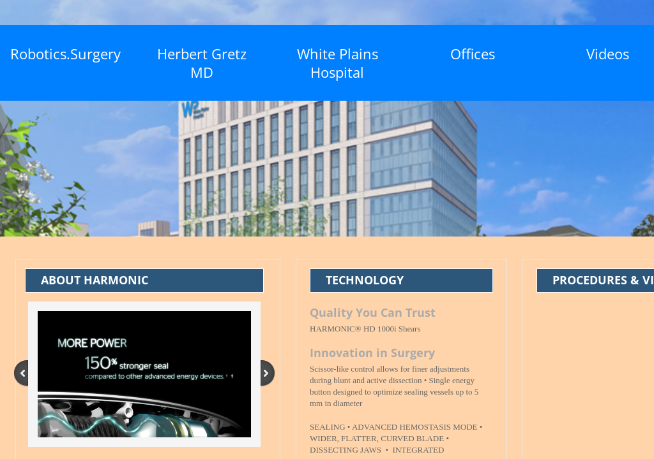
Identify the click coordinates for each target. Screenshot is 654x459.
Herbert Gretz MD (202, 63)
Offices (472, 53)
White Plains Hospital (337, 63)
